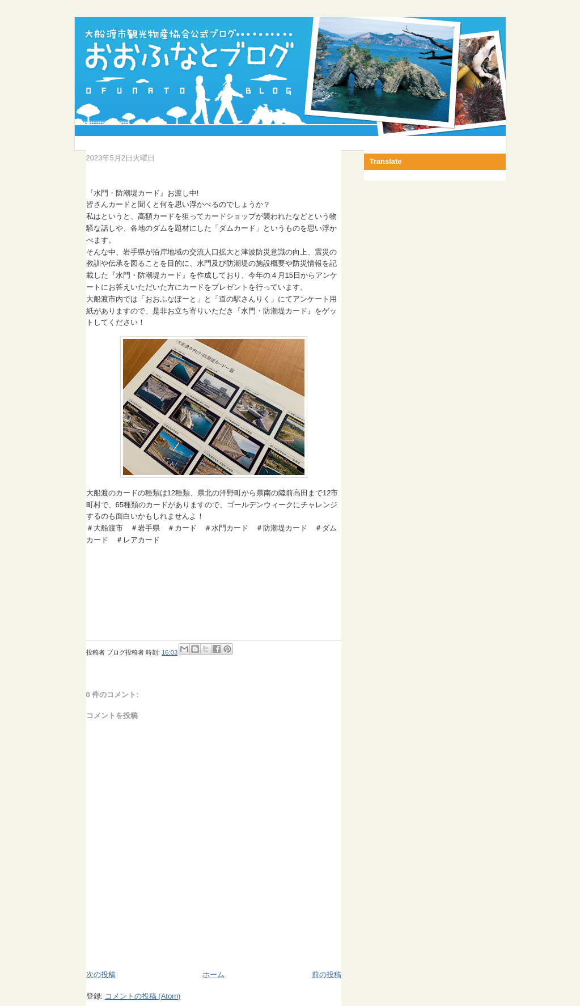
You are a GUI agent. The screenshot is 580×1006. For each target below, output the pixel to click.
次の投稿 (101, 974)
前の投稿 (326, 974)
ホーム (213, 974)
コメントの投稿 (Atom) (143, 996)
